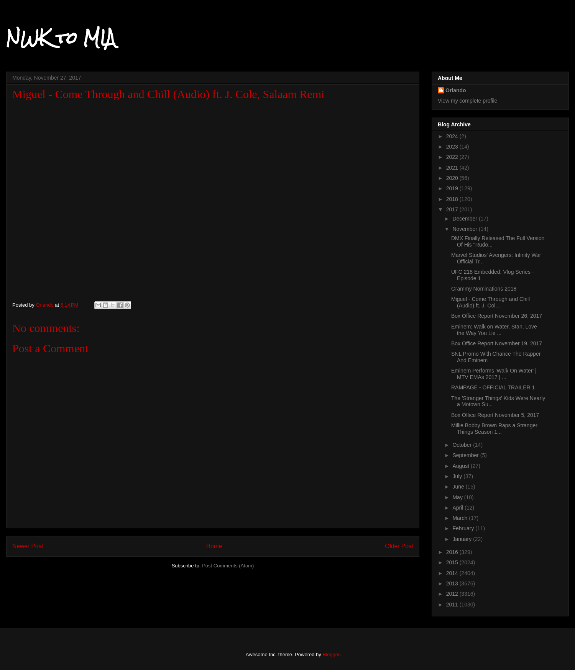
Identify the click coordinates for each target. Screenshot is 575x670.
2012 (453, 594)
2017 (453, 209)
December (465, 219)
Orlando (455, 90)
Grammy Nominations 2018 (483, 289)
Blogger (330, 654)
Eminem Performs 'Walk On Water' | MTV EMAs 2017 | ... (494, 374)
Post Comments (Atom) (228, 566)
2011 (453, 604)
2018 (453, 199)
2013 (453, 583)
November (465, 229)
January (462, 539)
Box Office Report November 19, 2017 (496, 343)
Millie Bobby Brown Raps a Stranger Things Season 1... (494, 428)
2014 (453, 573)
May (458, 497)
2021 (453, 168)
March (460, 518)
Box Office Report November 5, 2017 (495, 415)
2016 (453, 552)
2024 (453, 136)
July (457, 476)
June (458, 487)
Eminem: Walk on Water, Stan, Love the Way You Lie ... (494, 330)
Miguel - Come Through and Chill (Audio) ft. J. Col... (490, 302)
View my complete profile (467, 101)
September (466, 455)
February (463, 528)
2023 (453, 147)
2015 (453, 562)
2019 (453, 188)
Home (214, 546)
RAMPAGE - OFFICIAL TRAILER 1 (493, 387)
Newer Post (27, 546)
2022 (453, 157)
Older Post (399, 546)
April (458, 508)
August (461, 466)
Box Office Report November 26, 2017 (496, 316)
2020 (453, 178)
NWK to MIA (60, 38)
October (462, 445)
